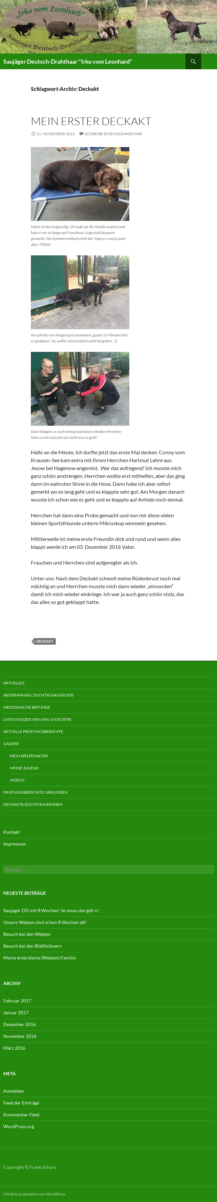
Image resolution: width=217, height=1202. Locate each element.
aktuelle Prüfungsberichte (33, 731)
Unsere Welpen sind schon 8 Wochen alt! (45, 922)
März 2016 (14, 1048)
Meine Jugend (24, 767)
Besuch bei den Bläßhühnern (32, 946)
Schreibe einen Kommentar (113, 133)
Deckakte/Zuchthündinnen (32, 804)
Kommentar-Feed (21, 1114)
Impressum (14, 844)
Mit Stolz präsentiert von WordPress (34, 1193)
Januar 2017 (16, 1012)
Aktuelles (13, 682)
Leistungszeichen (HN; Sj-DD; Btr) (37, 719)
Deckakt (45, 641)
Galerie (11, 743)
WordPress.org (18, 1126)
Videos (17, 780)
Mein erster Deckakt (91, 121)
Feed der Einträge (21, 1102)
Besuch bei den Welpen (27, 934)
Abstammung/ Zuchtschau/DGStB (38, 695)
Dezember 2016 (19, 1024)
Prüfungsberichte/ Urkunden (35, 792)
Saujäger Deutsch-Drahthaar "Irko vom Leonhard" (67, 61)
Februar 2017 (17, 1000)
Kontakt (11, 832)
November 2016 (19, 1036)
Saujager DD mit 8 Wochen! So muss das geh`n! (51, 910)
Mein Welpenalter (29, 755)
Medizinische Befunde (26, 707)
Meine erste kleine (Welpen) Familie (39, 957)
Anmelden (13, 1091)
